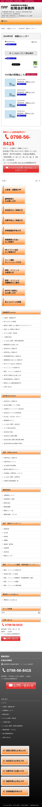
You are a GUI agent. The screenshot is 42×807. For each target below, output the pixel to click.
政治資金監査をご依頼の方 (12, 379)
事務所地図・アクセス (10, 514)
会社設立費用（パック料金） (12, 405)
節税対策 (6, 529)
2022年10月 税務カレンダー (26, 103)
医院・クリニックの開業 (11, 581)
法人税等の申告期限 (10, 465)
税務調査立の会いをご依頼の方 (13, 360)
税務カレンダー (11, 44)
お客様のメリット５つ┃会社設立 (14, 409)
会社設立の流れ (8, 432)
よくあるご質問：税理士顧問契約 (14, 341)
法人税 (6, 532)
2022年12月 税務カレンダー (26, 82)
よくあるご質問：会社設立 (12, 424)
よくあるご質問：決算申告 (12, 477)
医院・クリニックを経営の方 (12, 371)
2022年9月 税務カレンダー (25, 113)
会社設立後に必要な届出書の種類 (14, 439)
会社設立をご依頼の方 (10, 348)
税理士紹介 (7, 503)
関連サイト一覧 (8, 510)
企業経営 (6, 548)
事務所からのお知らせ (10, 600)
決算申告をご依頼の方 (10, 352)
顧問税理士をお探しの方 (11, 344)
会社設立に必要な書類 (10, 436)
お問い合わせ (8, 387)
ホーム (4, 703)
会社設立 (6, 552)
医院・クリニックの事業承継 (12, 585)
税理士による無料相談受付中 (12, 383)
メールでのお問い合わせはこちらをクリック (22, 169)
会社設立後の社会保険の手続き (13, 443)
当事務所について (9, 495)
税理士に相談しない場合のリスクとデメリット (18, 325)
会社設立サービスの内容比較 (12, 413)
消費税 (6, 540)
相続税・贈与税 (8, 544)
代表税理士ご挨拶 (9, 499)
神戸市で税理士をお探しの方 (12, 375)
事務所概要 (7, 507)
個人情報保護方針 (7, 733)
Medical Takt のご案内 (11, 574)
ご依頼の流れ (8, 337)
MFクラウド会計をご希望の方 (13, 364)
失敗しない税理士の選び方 (12, 329)
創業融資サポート (9, 420)
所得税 (6, 536)
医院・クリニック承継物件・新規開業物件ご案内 (18, 578)
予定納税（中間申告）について (13, 473)
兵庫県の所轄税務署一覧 (11, 481)
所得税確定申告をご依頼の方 (12, 356)
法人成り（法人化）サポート (12, 416)
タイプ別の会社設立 (10, 428)
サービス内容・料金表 (10, 333)
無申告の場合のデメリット (12, 469)
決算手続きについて (10, 461)
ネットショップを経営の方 (12, 367)
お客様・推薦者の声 (10, 318)
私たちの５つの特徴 (10, 321)
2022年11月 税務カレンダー (26, 92)
